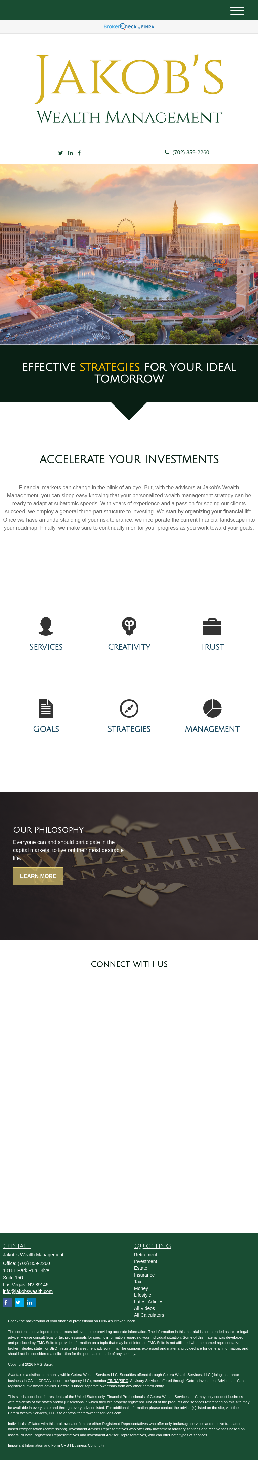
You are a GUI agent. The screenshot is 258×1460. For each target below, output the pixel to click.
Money (141, 1288)
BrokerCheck (124, 1321)
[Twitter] (60, 153)
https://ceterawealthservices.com (94, 1413)
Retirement (145, 1254)
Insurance (144, 1275)
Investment (145, 1261)
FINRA (113, 1380)
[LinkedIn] (70, 153)
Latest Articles (148, 1301)
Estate (140, 1268)
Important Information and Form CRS (38, 1445)
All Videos (144, 1308)
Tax (137, 1281)
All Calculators (149, 1315)
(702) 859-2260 (187, 152)
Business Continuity (88, 1445)
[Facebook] (79, 153)
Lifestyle (142, 1295)
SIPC (124, 1380)
